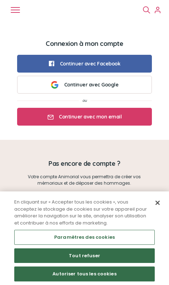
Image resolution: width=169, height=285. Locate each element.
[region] (84, 238)
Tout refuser (84, 255)
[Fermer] (157, 203)
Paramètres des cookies (84, 237)
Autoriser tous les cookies (84, 273)
